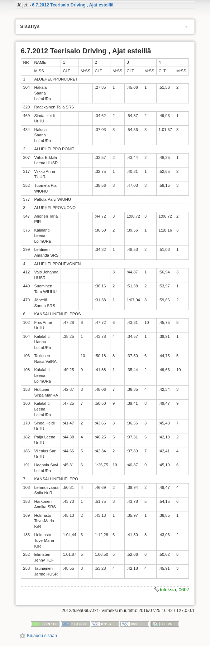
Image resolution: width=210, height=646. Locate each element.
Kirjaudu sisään (42, 635)
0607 (183, 589)
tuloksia (168, 589)
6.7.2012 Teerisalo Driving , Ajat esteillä (72, 5)
